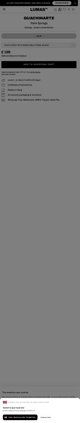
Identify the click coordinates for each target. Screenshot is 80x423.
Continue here (45, 417)
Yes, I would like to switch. (20, 417)
